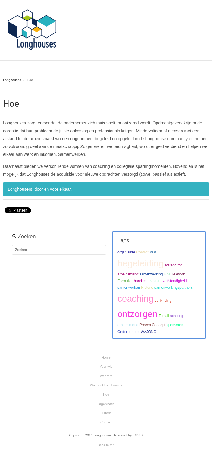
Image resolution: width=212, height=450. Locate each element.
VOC (153, 252)
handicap (141, 281)
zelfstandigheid (175, 281)
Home (105, 357)
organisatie (126, 252)
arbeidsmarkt (127, 325)
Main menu (204, 10)
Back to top (106, 445)
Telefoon (178, 274)
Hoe (11, 104)
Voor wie (106, 366)
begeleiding (140, 263)
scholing (176, 316)
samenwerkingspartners (173, 287)
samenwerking (151, 274)
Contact (142, 252)
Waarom (106, 376)
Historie (147, 287)
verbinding (163, 300)
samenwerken (128, 287)
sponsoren (175, 325)
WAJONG (148, 332)
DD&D (138, 435)
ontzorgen (137, 314)
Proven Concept (152, 325)
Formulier (125, 281)
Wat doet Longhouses (106, 385)
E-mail (164, 316)
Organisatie (106, 404)
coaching (135, 299)
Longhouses (12, 80)
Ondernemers (128, 332)
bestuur (156, 281)
